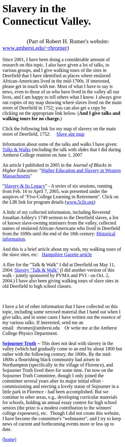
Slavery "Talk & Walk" (36, 270)
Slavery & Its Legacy (24, 185)
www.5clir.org (80, 202)
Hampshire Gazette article (67, 254)
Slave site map (70, 134)
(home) (9, 439)
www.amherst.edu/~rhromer (34, 48)
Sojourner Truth (19, 343)
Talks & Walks (16, 149)
